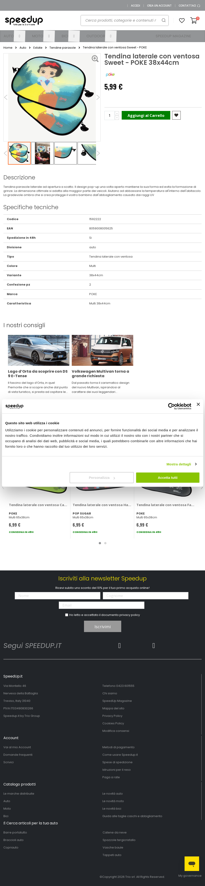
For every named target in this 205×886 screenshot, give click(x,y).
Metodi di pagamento (118, 747)
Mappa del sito (113, 708)
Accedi (135, 5)
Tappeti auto (112, 855)
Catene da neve (115, 832)
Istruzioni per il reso (116, 770)
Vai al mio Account (17, 747)
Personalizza (102, 477)
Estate (37, 48)
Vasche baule (113, 847)
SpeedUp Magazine (117, 701)
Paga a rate (111, 777)
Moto (7, 808)
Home (7, 48)
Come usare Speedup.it (120, 755)
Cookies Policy (113, 723)
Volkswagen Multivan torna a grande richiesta (100, 374)
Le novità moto (113, 801)
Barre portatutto (15, 832)
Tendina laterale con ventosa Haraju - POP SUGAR (102, 505)
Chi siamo (109, 693)
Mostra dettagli (178, 464)
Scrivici (8, 762)
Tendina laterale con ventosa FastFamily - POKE (166, 505)
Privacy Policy (112, 716)
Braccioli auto (13, 840)
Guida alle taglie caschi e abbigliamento (132, 816)
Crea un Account (159, 5)
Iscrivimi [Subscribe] (102, 626)
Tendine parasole (62, 48)
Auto (23, 48)
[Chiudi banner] (198, 406)
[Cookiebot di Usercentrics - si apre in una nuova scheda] (171, 406)
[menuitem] (14, 36)
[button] (182, 21)
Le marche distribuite (18, 793)
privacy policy (129, 615)
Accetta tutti (168, 477)
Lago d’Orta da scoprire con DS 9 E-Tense (38, 374)
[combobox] (122, 21)
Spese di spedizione (117, 762)
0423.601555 (125, 686)
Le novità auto (112, 793)
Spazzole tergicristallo (119, 840)
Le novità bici (111, 808)
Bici (5, 816)
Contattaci (189, 5)
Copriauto (10, 847)
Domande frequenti (17, 755)
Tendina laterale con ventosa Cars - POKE (38, 505)
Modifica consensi (115, 731)
